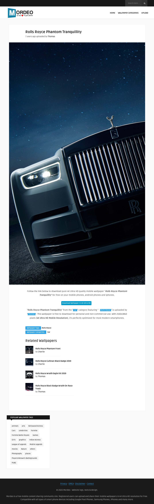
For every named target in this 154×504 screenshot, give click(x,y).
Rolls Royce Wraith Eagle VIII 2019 (50, 373)
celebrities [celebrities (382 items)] (23, 431)
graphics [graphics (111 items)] (22, 440)
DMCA (71, 483)
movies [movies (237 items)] (15, 449)
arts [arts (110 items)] (23, 426)
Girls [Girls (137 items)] (14, 440)
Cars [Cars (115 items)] (13, 431)
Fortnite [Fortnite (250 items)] (34, 431)
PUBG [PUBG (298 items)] (14, 463)
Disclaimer (80, 483)
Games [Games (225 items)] (35, 435)
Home (112, 13)
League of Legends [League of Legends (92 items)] (19, 444)
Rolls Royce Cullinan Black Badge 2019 (53, 361)
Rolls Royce (105, 310)
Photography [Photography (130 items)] (17, 454)
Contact (90, 483)
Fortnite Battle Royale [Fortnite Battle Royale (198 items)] (20, 435)
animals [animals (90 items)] (15, 426)
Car (75, 310)
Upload (144, 13)
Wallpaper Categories (128, 13)
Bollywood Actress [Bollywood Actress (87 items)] (35, 426)
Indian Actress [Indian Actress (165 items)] (35, 440)
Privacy (63, 483)
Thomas (51, 36)
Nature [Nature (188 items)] (24, 449)
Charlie (41, 351)
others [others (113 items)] (32, 449)
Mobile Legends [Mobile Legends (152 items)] (36, 444)
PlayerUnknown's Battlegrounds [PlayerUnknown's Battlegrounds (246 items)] (24, 458)
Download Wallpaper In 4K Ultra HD (76, 303)
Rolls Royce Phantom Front (47, 348)
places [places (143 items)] (28, 454)
